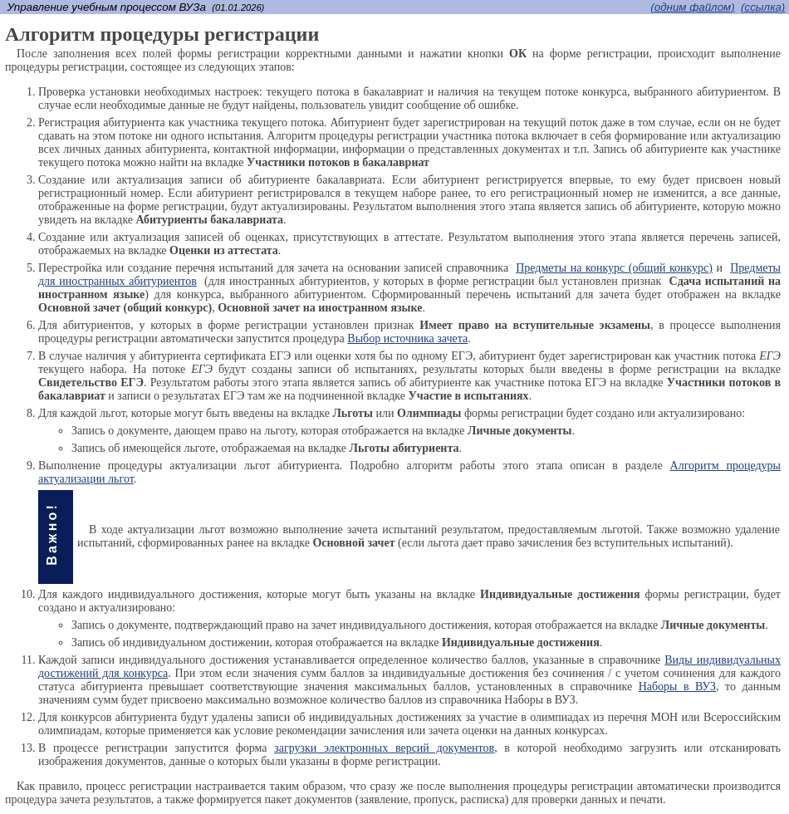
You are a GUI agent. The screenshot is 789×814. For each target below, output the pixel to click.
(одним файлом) (692, 7)
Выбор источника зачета (407, 338)
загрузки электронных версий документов (384, 748)
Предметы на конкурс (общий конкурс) (614, 268)
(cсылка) (763, 7)
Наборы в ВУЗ (677, 686)
